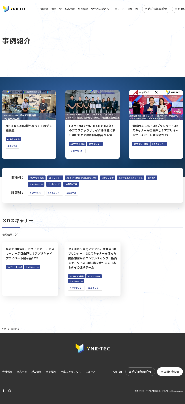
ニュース (120, 9)
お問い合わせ (170, 371)
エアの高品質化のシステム (131, 177)
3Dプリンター (55, 177)
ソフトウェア (54, 184)
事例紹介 (83, 9)
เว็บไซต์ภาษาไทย (156, 9)
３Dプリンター (36, 193)
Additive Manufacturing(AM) (81, 177)
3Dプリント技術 (36, 177)
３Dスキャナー (36, 184)
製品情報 (70, 9)
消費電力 (152, 177)
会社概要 (43, 9)
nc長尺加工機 (71, 184)
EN (136, 9)
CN (130, 9)
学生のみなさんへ (101, 9)
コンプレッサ (108, 177)
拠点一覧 (56, 9)
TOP (5, 329)
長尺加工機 (71, 193)
